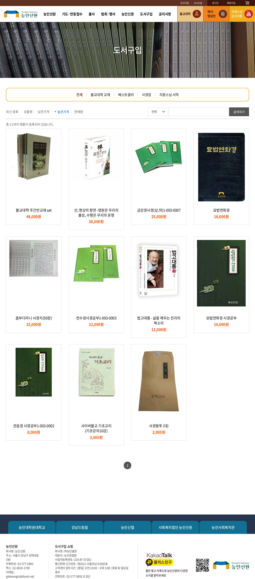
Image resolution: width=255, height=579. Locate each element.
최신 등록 (12, 111)
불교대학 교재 (100, 94)
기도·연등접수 (72, 13)
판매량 (78, 111)
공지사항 (165, 13)
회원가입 (231, 3)
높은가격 (63, 111)
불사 (92, 13)
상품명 (28, 111)
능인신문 (128, 13)
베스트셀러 (126, 94)
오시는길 (198, 3)
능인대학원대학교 (32, 527)
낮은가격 (43, 111)
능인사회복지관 (223, 527)
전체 (79, 94)
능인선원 (49, 13)
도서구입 (184, 3)
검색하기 (239, 111)
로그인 (215, 3)
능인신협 (127, 527)
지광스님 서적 (169, 94)
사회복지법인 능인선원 (175, 527)
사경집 (146, 94)
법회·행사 (108, 13)
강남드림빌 (80, 527)
